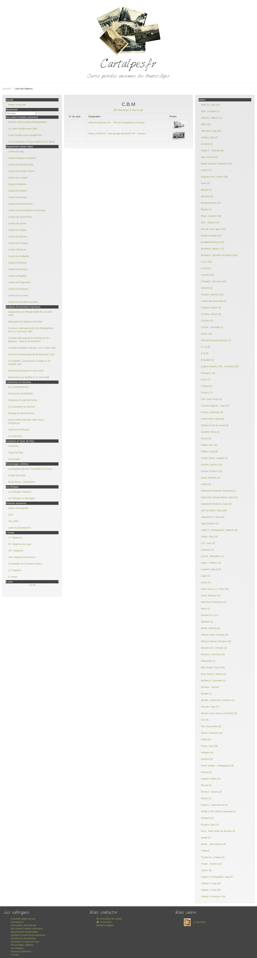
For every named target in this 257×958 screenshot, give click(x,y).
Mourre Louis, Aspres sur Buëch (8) (219, 713)
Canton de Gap (16, 151)
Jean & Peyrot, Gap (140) (214, 510)
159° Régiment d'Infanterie (21, 557)
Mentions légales (105, 925)
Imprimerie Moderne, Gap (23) (216, 504)
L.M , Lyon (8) (208, 543)
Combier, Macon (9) (211, 307)
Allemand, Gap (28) (211, 131)
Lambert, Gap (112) (211, 569)
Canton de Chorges (18, 243)
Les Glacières (15, 436)
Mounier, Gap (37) (210, 706)
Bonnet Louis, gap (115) (213, 229)
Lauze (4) (206, 582)
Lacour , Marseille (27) (212, 556)
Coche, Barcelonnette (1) (214, 301)
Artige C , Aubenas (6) (212, 150)
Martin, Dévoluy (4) (210, 628)
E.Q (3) (204, 353)
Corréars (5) (207, 320)
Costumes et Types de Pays (25, 941)
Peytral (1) (206, 772)
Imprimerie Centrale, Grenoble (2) (218, 490)
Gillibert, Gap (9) (209, 451)
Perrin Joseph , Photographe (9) (217, 765)
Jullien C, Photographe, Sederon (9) (219, 530)
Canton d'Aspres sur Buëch (22, 158)
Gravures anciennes (21, 951)
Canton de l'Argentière (19, 282)
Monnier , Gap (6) (210, 687)
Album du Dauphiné (18, 508)
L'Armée (15, 954)
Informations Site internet (23, 925)
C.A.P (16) (206, 261)
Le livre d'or (104, 922)
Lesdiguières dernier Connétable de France (30, 469)
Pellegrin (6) (207, 752)
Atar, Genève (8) (209, 157)
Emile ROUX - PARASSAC (22, 482)
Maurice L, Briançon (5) (213, 654)
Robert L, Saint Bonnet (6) (214, 805)
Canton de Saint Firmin (20, 217)
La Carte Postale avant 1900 (22, 128)
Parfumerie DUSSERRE (20, 393)
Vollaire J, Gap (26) (211, 890)
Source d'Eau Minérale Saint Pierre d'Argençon (26, 421)
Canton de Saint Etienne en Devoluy (26, 210)
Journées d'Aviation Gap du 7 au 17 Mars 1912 (32, 347)
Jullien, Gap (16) (209, 536)
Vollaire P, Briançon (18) (213, 896)
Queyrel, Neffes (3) (210, 778)
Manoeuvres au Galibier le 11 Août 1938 (28, 377)
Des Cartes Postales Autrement (27, 928)
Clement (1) (207, 288)
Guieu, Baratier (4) (210, 477)
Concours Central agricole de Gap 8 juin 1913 (31, 354)
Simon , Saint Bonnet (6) (213, 844)
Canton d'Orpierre (17, 184)
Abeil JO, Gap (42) (210, 104)
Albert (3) (205, 124)
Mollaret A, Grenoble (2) (213, 680)
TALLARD (13, 521)
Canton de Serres (17, 223)
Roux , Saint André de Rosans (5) (218, 831)
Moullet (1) (206, 693)
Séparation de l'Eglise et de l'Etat (25, 321)
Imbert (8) (206, 484)
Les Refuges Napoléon (19, 491)
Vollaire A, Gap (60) (211, 883)
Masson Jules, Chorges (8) (214, 634)
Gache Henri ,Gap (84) (212, 418)
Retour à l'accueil (17, 104)
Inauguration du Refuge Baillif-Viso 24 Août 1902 (30, 313)
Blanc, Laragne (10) (211, 216)
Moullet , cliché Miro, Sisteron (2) (217, 700)
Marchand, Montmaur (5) (213, 602)
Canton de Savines (18, 269)
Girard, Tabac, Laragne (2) (214, 458)
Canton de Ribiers (17, 190)
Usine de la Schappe (18, 429)
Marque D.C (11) (209, 615)
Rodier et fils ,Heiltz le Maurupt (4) (218, 811)
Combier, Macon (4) (211, 314)
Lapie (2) (205, 576)
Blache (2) (206, 209)
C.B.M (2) (206, 268)
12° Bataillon (14, 570)
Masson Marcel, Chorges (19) (216, 641)
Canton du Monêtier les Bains (23, 302)
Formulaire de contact (109, 918)
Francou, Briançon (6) (212, 412)
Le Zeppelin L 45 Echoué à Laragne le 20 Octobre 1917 (29, 362)
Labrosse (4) (207, 549)
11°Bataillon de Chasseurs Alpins (25, 563)
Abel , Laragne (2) (210, 111)
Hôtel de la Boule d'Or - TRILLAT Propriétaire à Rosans (116, 122)
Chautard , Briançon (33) (213, 281)
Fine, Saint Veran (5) (211, 399)
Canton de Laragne (18, 177)
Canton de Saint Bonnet (20, 204)
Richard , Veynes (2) (211, 791)
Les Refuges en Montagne (21, 498)
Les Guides (14, 459)
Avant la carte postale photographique (27, 122)
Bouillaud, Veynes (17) (212, 248)
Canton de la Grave (18, 295)
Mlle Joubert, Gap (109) (213, 667)
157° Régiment (15, 550)
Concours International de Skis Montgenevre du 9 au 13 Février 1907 (30, 330)
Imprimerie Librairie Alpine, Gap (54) (219, 497)
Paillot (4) (206, 739)
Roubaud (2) (207, 818)
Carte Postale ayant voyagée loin (25, 135)
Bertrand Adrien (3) (210, 203)
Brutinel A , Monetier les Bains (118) (219, 255)
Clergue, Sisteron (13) (212, 294)
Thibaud (205, 850)
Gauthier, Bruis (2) (210, 432)
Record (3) (206, 785)
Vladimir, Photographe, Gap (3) (217, 877)
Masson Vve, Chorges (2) (214, 648)
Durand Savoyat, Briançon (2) (216, 340)
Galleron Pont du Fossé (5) (214, 425)
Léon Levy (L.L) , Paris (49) (215, 589)
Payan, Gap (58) (209, 746)
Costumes (13, 446)
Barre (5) (205, 183)
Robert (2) (206, 798)
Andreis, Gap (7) (209, 137)
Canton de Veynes (17, 236)
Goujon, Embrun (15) (211, 471)
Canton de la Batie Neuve (21, 171)
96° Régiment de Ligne (20, 544)
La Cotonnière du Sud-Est (21, 406)
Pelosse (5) (207, 759)
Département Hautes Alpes (24, 932)
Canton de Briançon (18, 289)
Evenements (17, 922)
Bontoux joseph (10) (211, 235)
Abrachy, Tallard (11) (211, 117)
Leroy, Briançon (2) (210, 595)
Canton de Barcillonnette (20, 164)
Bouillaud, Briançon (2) (212, 242)
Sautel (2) (206, 837)
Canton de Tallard (17, 230)
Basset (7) (206, 189)
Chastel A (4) (207, 275)
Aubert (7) (206, 170)
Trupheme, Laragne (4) (212, 857)
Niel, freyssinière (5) (211, 726)
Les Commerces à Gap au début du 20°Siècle (31, 141)
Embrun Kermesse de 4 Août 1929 (25, 370)
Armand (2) (206, 144)
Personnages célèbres (22, 945)
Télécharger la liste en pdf (128, 110)
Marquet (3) (207, 621)
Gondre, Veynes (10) (211, 464)
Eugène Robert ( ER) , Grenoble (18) (219, 366)
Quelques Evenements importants (28, 935)
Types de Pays (15, 452)
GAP (10, 514)
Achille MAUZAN (16, 475)
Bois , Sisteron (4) (210, 222)
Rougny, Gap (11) (210, 824)
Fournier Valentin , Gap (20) (215, 405)
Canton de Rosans (17, 197)
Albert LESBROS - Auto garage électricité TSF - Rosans (116, 133)
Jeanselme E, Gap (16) (213, 517)
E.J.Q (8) (205, 347)
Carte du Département (19, 527)
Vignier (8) (206, 870)
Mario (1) (205, 608)
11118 (32, 585)
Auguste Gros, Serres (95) (214, 176)
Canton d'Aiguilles (17, 276)
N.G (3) (204, 719)
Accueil (6, 88)
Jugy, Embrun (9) (209, 523)
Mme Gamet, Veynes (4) (213, 674)
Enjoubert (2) (207, 360)
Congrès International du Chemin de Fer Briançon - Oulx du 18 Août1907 (28, 340)
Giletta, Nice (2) (209, 445)
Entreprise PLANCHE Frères (22, 400)
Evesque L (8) (208, 373)
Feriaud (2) (206, 386)
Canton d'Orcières (17, 262)
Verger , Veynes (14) (211, 863)
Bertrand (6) (207, 196)
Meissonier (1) (208, 661)
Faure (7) (205, 379)
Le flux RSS (193, 922)
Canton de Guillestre (18, 256)
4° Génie (12, 577)
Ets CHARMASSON (18, 387)
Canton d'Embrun (17, 249)
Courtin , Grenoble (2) (212, 327)
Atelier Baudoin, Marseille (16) (216, 163)
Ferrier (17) (206, 392)
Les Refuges (17, 948)
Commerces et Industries (23, 938)
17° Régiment (15, 537)
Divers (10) (206, 333)
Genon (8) (206, 438)
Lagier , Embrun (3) (211, 562)
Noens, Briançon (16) (212, 733)
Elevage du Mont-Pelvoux (21, 413)
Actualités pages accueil (23, 918)
